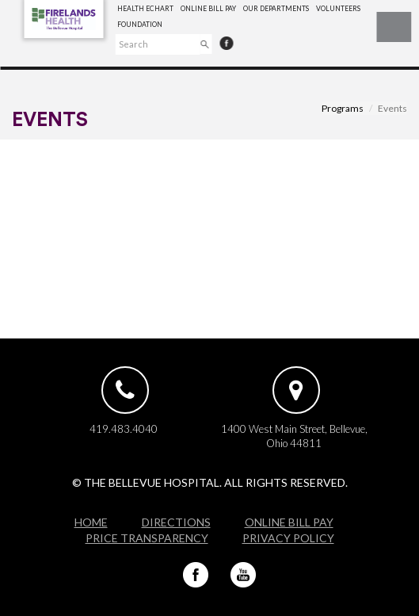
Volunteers (338, 9)
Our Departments (276, 9)
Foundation (139, 25)
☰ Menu (393, 27)
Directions (176, 522)
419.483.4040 (124, 429)
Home (91, 522)
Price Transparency (147, 538)
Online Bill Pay (208, 9)
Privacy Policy (288, 538)
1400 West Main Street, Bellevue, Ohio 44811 (294, 436)
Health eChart (145, 9)
